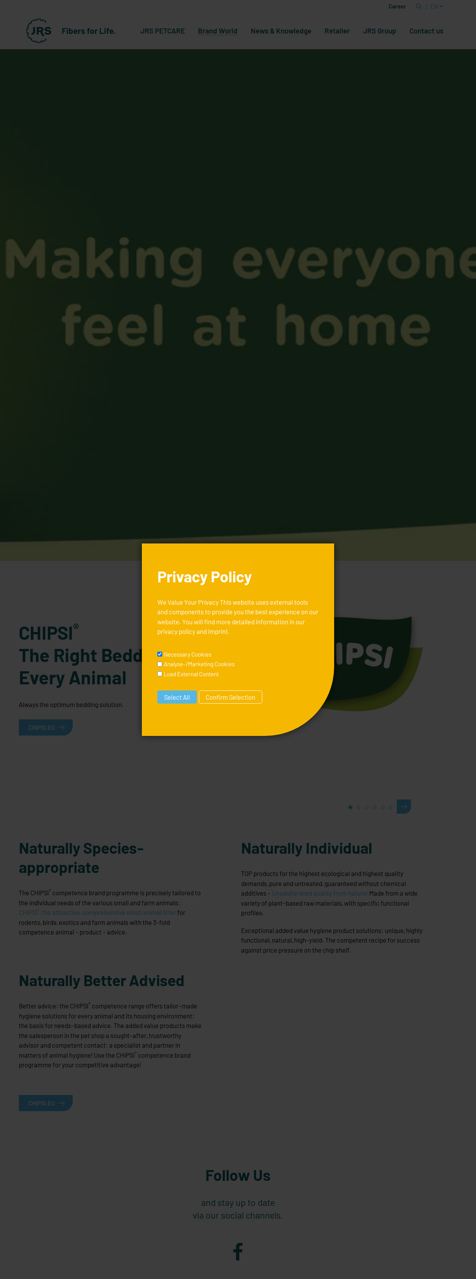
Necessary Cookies (187, 654)
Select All (177, 697)
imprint (218, 631)
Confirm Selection (230, 697)
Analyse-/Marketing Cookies (199, 663)
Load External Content (191, 673)
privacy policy (176, 631)
